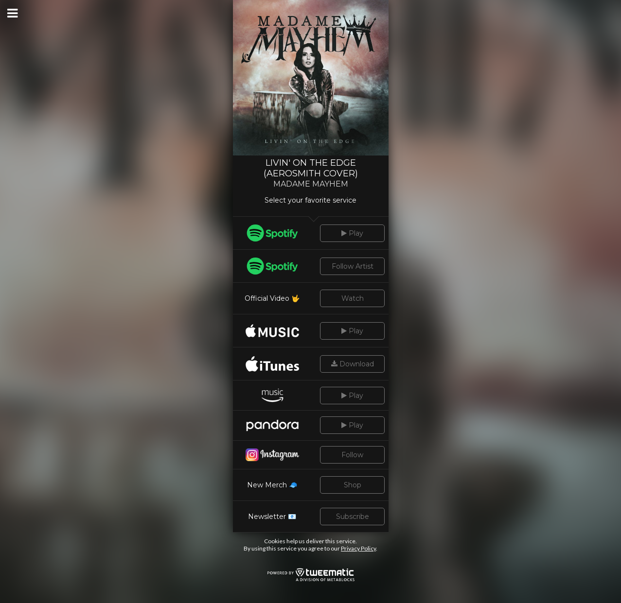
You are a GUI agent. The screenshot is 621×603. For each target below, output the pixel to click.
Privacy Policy (358, 548)
